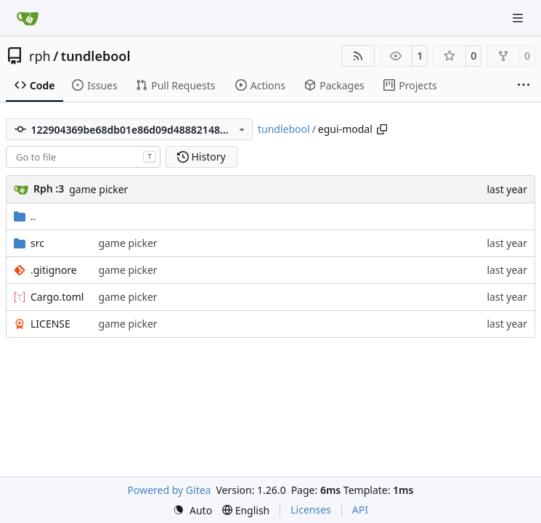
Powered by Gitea (169, 490)
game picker (98, 189)
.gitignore (53, 270)
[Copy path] (382, 129)
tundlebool (96, 56)
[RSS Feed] (358, 56)
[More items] (523, 86)
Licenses (310, 509)
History (201, 156)
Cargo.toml (57, 297)
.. (25, 216)
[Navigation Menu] (519, 18)
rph (40, 56)
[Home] (27, 18)
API (360, 509)
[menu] (192, 510)
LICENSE (50, 324)
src (37, 243)
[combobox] (83, 157)
